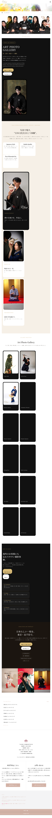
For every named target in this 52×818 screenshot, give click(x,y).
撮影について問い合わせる (26, 644)
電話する (5, 577)
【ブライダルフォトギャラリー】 (9, 710)
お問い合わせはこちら (39, 785)
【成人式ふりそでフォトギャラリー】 (10, 704)
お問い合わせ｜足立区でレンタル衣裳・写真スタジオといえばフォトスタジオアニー (14, 801)
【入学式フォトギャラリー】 (8, 719)
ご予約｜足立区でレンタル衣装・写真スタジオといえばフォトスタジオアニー (14, 797)
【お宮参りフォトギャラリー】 (9, 716)
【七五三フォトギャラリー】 (8, 707)
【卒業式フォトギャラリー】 (8, 713)
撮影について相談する (8, 70)
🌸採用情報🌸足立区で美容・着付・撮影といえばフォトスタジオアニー (13, 804)
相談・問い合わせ (7, 572)
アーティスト (5, 725)
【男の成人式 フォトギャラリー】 (10, 722)
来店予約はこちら (7, 74)
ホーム (3, 794)
